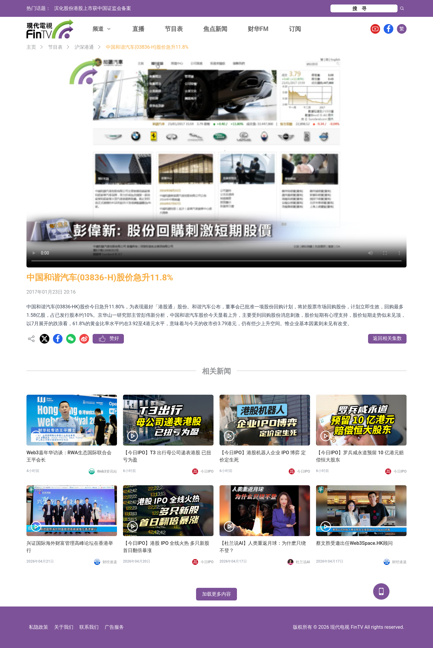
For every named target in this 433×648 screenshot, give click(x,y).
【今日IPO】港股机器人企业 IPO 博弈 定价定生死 (263, 456)
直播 (138, 28)
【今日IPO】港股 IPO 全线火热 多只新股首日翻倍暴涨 (166, 546)
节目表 (174, 28)
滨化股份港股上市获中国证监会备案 (92, 8)
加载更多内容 (216, 594)
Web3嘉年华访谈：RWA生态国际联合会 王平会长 (69, 456)
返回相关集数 (387, 338)
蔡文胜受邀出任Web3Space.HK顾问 (354, 543)
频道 (102, 29)
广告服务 (114, 627)
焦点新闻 (215, 28)
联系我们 (89, 627)
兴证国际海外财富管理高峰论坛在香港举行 (69, 546)
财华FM (258, 28)
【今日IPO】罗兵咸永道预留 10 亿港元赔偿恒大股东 (360, 456)
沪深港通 (84, 47)
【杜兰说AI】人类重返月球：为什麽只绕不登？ (263, 546)
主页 (31, 47)
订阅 (295, 28)
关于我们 (63, 627)
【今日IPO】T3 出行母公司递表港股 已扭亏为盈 (167, 456)
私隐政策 (38, 627)
